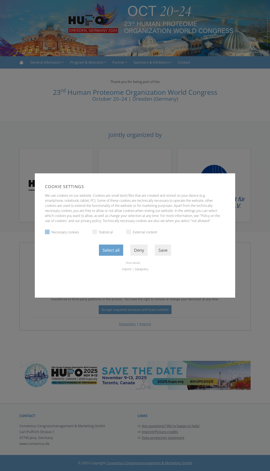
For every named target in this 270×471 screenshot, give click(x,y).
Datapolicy (141, 269)
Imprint (126, 269)
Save (162, 250)
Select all (111, 250)
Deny (139, 250)
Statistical (102, 232)
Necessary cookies (62, 232)
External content (141, 232)
